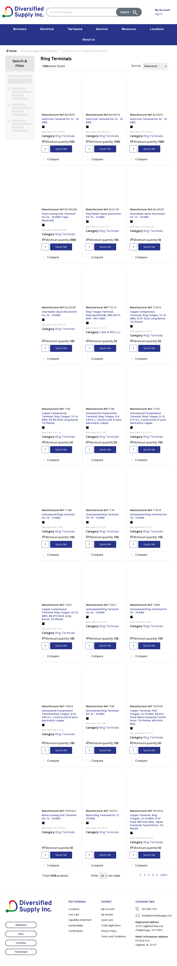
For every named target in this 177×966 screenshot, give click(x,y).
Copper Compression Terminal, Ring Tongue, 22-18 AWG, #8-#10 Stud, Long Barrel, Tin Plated (60, 614)
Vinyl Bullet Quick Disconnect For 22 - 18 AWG (59, 313)
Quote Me (61, 148)
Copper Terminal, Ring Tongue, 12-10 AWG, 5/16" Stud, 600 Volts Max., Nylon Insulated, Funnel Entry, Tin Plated (146, 821)
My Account (107, 909)
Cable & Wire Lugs (111, 332)
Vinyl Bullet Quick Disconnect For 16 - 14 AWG (103, 215)
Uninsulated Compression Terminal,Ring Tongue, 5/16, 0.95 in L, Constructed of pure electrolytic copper (60, 715)
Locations (157, 29)
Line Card (73, 914)
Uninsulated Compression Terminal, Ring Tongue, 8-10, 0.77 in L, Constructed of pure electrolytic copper (148, 418)
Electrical (47, 29)
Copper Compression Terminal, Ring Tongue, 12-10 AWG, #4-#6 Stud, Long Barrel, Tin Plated (60, 418)
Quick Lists (107, 919)
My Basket (107, 914)
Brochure (19, 29)
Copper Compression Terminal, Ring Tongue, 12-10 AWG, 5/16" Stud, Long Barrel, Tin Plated (148, 316)
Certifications (75, 931)
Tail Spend (75, 29)
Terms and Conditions (113, 936)
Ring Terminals (65, 136)
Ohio (46, 924)
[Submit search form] (129, 12)
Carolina (18, 933)
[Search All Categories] (94, 12)
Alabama (17, 924)
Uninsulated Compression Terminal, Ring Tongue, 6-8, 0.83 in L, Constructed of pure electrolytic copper (104, 418)
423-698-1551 (149, 909)
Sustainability (75, 925)
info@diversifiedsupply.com (157, 915)
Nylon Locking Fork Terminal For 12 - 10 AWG (59, 816)
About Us (88, 40)
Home (11, 51)
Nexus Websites (94, 961)
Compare (50, 159)
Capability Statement (80, 919)
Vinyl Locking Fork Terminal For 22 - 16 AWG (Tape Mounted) (58, 217)
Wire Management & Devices (39, 51)
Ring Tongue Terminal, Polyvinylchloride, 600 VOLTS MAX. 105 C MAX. (103, 315)
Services (102, 29)
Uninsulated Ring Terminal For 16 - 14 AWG (58, 516)
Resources (129, 29)
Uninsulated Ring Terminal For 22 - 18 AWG (102, 610)
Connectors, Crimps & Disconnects (85, 51)
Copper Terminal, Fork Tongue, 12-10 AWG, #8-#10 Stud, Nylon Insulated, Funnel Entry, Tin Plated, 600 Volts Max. (148, 717)
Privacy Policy (108, 931)
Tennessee (46, 933)
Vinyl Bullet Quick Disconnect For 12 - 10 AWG (147, 215)
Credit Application (111, 925)
